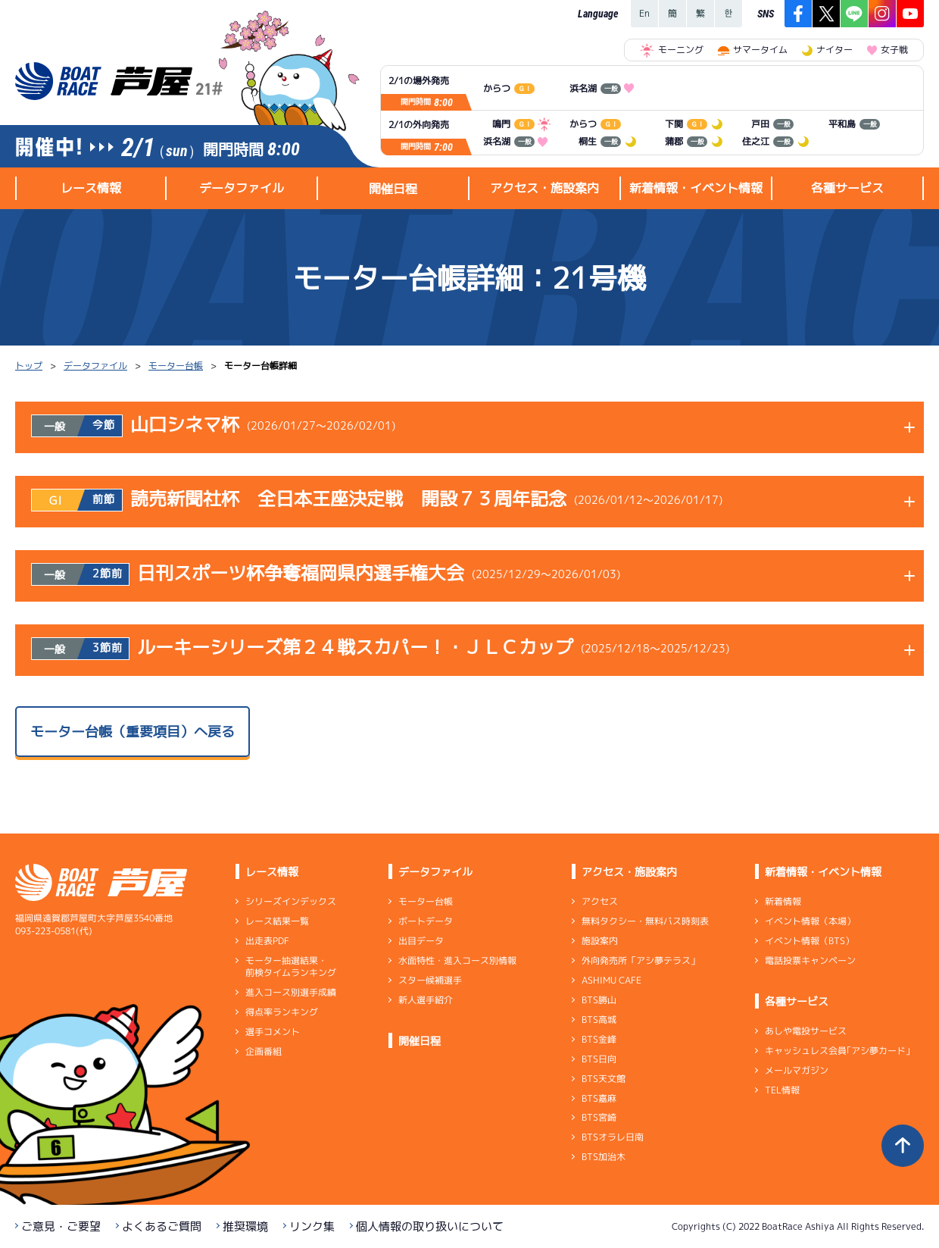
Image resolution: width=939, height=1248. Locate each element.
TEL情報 (782, 1090)
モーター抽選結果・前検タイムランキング (290, 966)
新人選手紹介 (425, 999)
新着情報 (783, 901)
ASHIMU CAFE (611, 980)
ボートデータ (425, 921)
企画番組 (263, 1051)
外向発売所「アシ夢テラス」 (641, 960)
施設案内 (600, 940)
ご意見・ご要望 (61, 1226)
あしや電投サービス (806, 1030)
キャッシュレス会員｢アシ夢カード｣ (837, 1050)
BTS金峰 (599, 1039)
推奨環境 (245, 1226)
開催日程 (393, 188)
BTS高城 (599, 1019)
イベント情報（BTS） (809, 940)
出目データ (421, 940)
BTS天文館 (603, 1078)
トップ (28, 365)
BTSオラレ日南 (613, 1137)
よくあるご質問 (161, 1226)
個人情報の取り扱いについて (430, 1226)
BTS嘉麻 (599, 1097)
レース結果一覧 (277, 921)
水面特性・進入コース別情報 (457, 960)
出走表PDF (267, 940)
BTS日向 (599, 1059)
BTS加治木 (603, 1156)
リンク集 (312, 1226)
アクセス (600, 901)
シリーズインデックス (290, 901)
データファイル (95, 365)
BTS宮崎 (599, 1117)
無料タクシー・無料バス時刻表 (645, 921)
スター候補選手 (430, 980)
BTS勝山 (599, 999)
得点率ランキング (281, 1012)
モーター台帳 (175, 365)
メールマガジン (796, 1070)
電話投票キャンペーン (810, 960)
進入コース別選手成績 (290, 992)
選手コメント (272, 1031)
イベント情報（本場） (810, 921)
